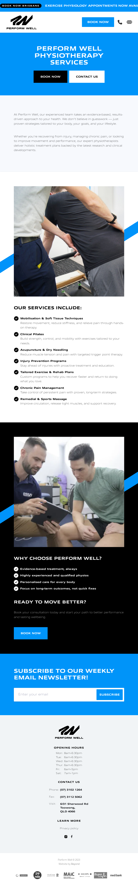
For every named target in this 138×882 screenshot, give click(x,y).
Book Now (50, 76)
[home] (44, 22)
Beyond (75, 864)
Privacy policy (69, 828)
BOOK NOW (98, 22)
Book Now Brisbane (20, 5)
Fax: (65, 797)
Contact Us (87, 76)
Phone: (65, 789)
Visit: (69, 807)
